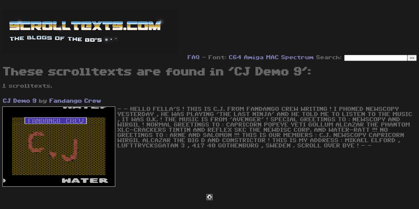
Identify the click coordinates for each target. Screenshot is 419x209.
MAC (272, 57)
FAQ (194, 57)
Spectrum (297, 57)
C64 (235, 57)
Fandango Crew (75, 101)
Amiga (254, 57)
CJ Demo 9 (20, 101)
